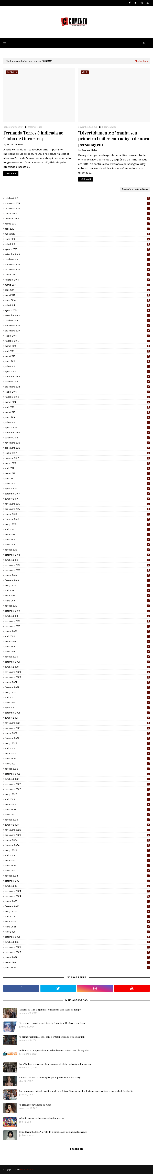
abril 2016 (77, 407)
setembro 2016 (77, 432)
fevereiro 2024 (77, 845)
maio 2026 (77, 962)
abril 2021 (77, 697)
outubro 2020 (77, 667)
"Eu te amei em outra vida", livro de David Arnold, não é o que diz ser (53, 1023)
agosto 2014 (77, 310)
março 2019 (77, 585)
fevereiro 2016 (77, 397)
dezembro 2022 (77, 789)
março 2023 (77, 794)
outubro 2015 (77, 381)
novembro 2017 (77, 504)
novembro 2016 (77, 442)
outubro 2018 (77, 560)
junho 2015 (77, 361)
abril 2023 (77, 799)
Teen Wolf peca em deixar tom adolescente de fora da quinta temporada (55, 1063)
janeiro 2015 (77, 336)
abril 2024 (77, 855)
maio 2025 (77, 921)
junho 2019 (77, 600)
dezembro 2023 (77, 835)
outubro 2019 (77, 616)
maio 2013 (77, 234)
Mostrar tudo (141, 61)
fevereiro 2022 (77, 738)
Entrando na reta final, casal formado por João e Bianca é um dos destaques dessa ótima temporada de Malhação (76, 1091)
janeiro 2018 (77, 514)
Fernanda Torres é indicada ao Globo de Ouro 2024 (33, 135)
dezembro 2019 (77, 626)
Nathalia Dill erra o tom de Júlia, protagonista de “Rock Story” (50, 1077)
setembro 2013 (77, 254)
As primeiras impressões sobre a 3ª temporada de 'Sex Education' (52, 1036)
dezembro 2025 (77, 952)
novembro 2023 (77, 830)
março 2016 (77, 402)
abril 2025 (77, 916)
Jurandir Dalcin (90, 150)
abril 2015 (77, 351)
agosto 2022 (77, 768)
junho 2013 (77, 239)
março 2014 (77, 285)
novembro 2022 (77, 784)
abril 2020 (77, 636)
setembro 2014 (77, 315)
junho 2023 (77, 809)
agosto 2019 (77, 605)
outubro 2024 (77, 886)
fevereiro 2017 (77, 458)
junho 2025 (77, 926)
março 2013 (77, 223)
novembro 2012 (77, 203)
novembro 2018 (77, 565)
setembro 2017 (77, 493)
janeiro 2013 (77, 213)
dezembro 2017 (77, 509)
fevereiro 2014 (77, 279)
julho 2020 (77, 651)
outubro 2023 (77, 825)
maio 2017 (77, 473)
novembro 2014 (77, 325)
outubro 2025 (77, 942)
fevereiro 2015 (77, 341)
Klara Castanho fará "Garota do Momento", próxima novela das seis (53, 1131)
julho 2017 (77, 483)
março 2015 (77, 346)
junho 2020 (77, 646)
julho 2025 (77, 932)
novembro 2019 (77, 621)
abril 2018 (77, 529)
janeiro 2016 (77, 392)
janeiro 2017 (77, 453)
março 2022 (77, 743)
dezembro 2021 (77, 728)
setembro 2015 (77, 376)
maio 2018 (77, 534)
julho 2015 (77, 366)
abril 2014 (77, 290)
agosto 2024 (77, 875)
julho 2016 (77, 422)
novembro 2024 (77, 891)
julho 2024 (77, 870)
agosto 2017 (77, 488)
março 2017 (77, 463)
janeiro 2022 (77, 733)
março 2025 (77, 911)
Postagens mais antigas (135, 189)
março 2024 (77, 850)
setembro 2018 (77, 555)
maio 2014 (77, 295)
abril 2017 (77, 468)
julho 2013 (77, 244)
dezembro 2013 (77, 269)
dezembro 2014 (77, 330)
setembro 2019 (77, 611)
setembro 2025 (77, 937)
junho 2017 (77, 478)
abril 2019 (77, 590)
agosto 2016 (77, 427)
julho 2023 (77, 814)
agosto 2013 (77, 249)
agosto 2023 (77, 819)
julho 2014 (77, 305)
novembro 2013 (77, 264)
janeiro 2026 (77, 957)
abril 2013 (77, 229)
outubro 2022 (77, 779)
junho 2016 (77, 417)
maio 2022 (77, 753)
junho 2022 (77, 758)
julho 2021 (77, 702)
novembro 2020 (77, 672)
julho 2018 (77, 544)
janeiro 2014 (77, 274)
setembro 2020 (77, 662)
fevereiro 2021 (77, 687)
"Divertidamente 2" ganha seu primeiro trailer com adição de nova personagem (113, 138)
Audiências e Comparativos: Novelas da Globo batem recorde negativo (54, 1050)
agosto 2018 (77, 549)
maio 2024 (77, 860)
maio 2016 (77, 412)
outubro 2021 (77, 718)
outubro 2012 (77, 198)
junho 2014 (77, 300)
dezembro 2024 (77, 896)
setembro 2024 (77, 881)
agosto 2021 (77, 707)
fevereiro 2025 (77, 906)
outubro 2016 (77, 437)
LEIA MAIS (11, 173)
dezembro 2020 (77, 677)
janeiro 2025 (77, 901)
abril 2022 (77, 748)
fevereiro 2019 (77, 580)
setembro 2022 (77, 774)
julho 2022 (77, 763)
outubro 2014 (77, 320)
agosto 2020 (77, 656)
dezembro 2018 (77, 570)
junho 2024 (77, 865)
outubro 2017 (77, 499)
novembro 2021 (77, 723)
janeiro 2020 (77, 631)
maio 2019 (77, 595)
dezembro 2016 (77, 448)
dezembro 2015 (77, 386)
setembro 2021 (77, 712)
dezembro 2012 (77, 208)
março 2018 (77, 524)
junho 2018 (77, 539)
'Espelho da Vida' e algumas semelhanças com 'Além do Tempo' (50, 1009)
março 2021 (77, 692)
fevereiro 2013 (77, 218)
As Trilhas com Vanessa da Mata (35, 1104)
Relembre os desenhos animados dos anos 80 (41, 1118)
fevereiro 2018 (77, 519)
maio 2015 (77, 356)
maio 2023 (77, 804)
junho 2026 (77, 967)
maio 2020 (77, 641)
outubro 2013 (77, 259)
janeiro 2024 (77, 840)
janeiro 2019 (77, 575)
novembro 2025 (77, 947)
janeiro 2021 (77, 682)
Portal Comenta (15, 144)
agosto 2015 (77, 371)
